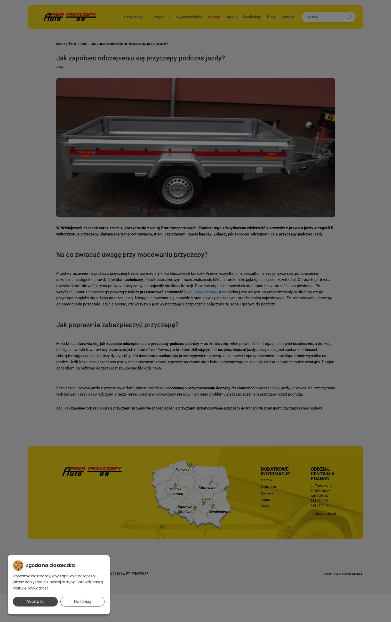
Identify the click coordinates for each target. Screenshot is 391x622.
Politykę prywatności (31, 588)
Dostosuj (82, 601)
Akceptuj (35, 601)
